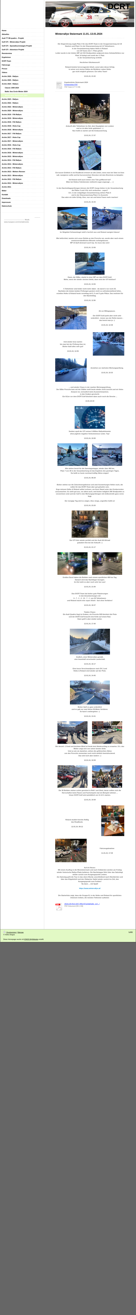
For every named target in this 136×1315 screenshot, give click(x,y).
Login (131, 932)
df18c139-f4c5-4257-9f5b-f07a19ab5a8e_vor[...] (82, 904)
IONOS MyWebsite (31, 939)
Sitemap (20, 932)
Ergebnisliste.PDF (71, 84)
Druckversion (10, 932)
